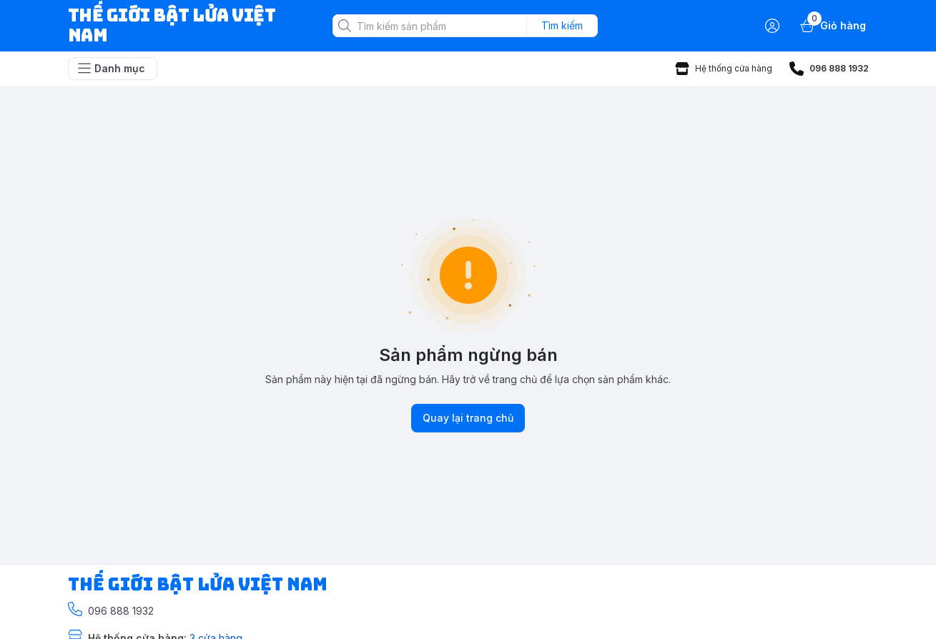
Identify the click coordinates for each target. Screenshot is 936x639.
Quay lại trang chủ (468, 418)
